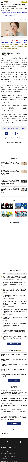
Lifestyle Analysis (12, 15)
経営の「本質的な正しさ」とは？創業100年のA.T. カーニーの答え (14, 360)
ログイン (18, 1)
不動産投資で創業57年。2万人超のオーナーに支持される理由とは (14, 365)
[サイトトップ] (5, 2)
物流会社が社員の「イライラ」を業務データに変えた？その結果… (14, 370)
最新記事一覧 (14, 423)
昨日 (11, 273)
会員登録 (24, 1)
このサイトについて (5, 451)
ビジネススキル (4, 15)
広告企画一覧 (4, 433)
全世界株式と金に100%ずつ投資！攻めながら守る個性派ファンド (14, 355)
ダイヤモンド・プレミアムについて (8, 453)
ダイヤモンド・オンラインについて (8, 447)
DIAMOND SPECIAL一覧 (7, 430)
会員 (24, 273)
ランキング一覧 (14, 344)
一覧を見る (14, 380)
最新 (4, 273)
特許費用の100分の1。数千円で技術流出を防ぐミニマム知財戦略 (14, 375)
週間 (17, 273)
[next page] (21, 133)
